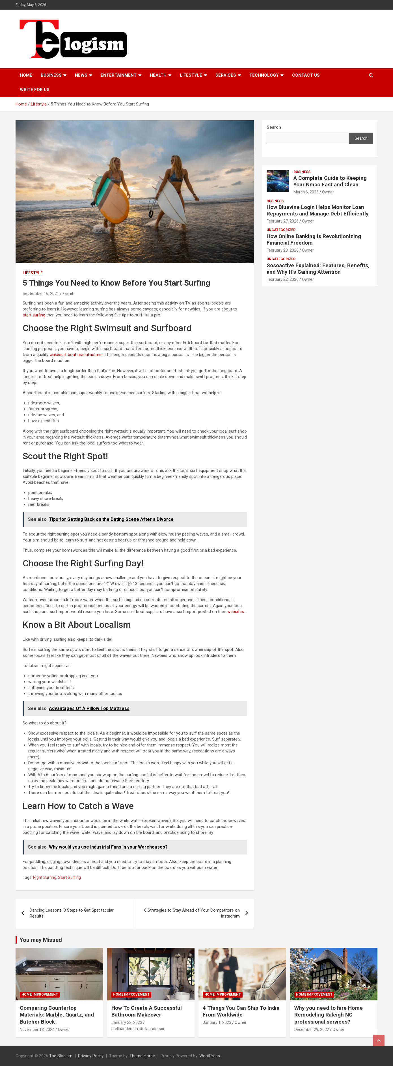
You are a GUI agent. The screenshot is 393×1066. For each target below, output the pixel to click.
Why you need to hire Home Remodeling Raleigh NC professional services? (328, 1015)
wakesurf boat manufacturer (76, 354)
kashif (68, 293)
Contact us (306, 75)
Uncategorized (281, 230)
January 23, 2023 (126, 1022)
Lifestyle (191, 75)
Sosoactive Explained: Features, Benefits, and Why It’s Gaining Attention (318, 268)
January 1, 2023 (217, 1022)
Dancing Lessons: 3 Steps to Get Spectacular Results (72, 913)
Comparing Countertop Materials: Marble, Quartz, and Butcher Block (57, 1015)
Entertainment (119, 75)
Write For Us (34, 89)
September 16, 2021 (41, 293)
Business (51, 75)
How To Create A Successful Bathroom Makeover (146, 1011)
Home (26, 75)
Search (361, 138)
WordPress (209, 1055)
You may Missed (41, 939)
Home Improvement (39, 994)
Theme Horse (142, 1055)
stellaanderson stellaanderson (138, 1028)
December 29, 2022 (311, 1029)
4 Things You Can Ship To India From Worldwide (241, 1011)
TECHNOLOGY (264, 75)
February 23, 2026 (283, 250)
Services (225, 75)
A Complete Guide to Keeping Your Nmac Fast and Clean (330, 181)
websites (235, 611)
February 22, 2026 (283, 279)
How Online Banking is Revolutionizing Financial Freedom (314, 239)
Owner (328, 192)
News (81, 75)
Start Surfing (69, 877)
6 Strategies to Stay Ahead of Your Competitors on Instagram (192, 913)
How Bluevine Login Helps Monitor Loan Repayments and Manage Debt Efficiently (318, 210)
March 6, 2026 (306, 192)
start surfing (34, 315)
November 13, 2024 (37, 1029)
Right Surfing (44, 877)
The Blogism (60, 1055)
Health (158, 75)
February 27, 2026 (283, 221)
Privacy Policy (90, 1055)
